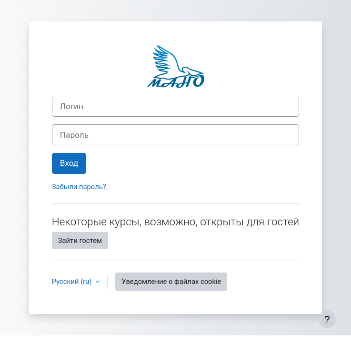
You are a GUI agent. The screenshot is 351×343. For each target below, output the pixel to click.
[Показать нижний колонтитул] (327, 319)
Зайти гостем (80, 240)
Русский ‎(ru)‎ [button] (73, 281)
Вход (69, 163)
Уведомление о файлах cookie (171, 281)
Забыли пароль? (79, 186)
